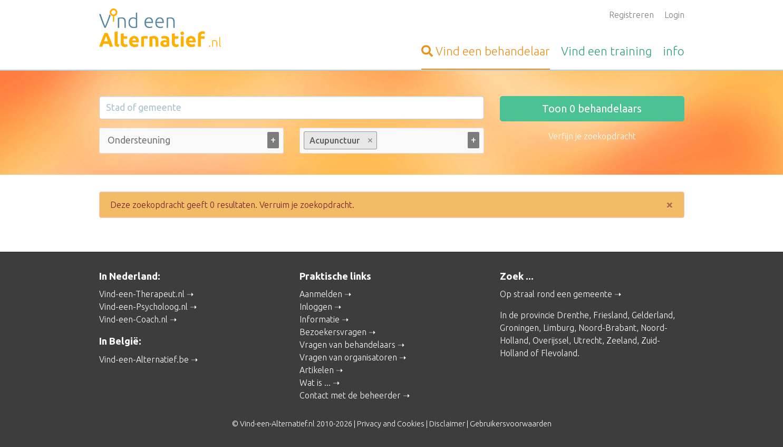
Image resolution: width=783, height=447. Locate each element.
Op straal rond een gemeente (556, 294)
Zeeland (621, 340)
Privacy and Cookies (390, 424)
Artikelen (316, 370)
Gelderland (652, 315)
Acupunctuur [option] (340, 140)
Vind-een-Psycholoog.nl (143, 306)
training (606, 51)
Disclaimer (447, 424)
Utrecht (587, 340)
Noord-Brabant (607, 327)
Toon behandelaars (592, 108)
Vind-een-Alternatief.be (144, 359)
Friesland (610, 315)
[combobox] (191, 143)
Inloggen (315, 306)
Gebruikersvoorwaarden (511, 424)
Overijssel (551, 340)
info (673, 51)
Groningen (519, 327)
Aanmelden (320, 294)
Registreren (631, 15)
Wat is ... (315, 382)
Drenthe (573, 315)
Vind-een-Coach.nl (133, 319)
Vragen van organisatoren (348, 357)
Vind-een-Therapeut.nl (142, 294)
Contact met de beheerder (350, 395)
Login (674, 15)
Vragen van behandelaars (347, 344)
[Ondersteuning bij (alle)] (140, 140)
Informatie (319, 319)
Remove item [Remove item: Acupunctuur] (370, 140)
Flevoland (559, 353)
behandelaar (485, 51)
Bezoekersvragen (332, 332)
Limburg (558, 327)
